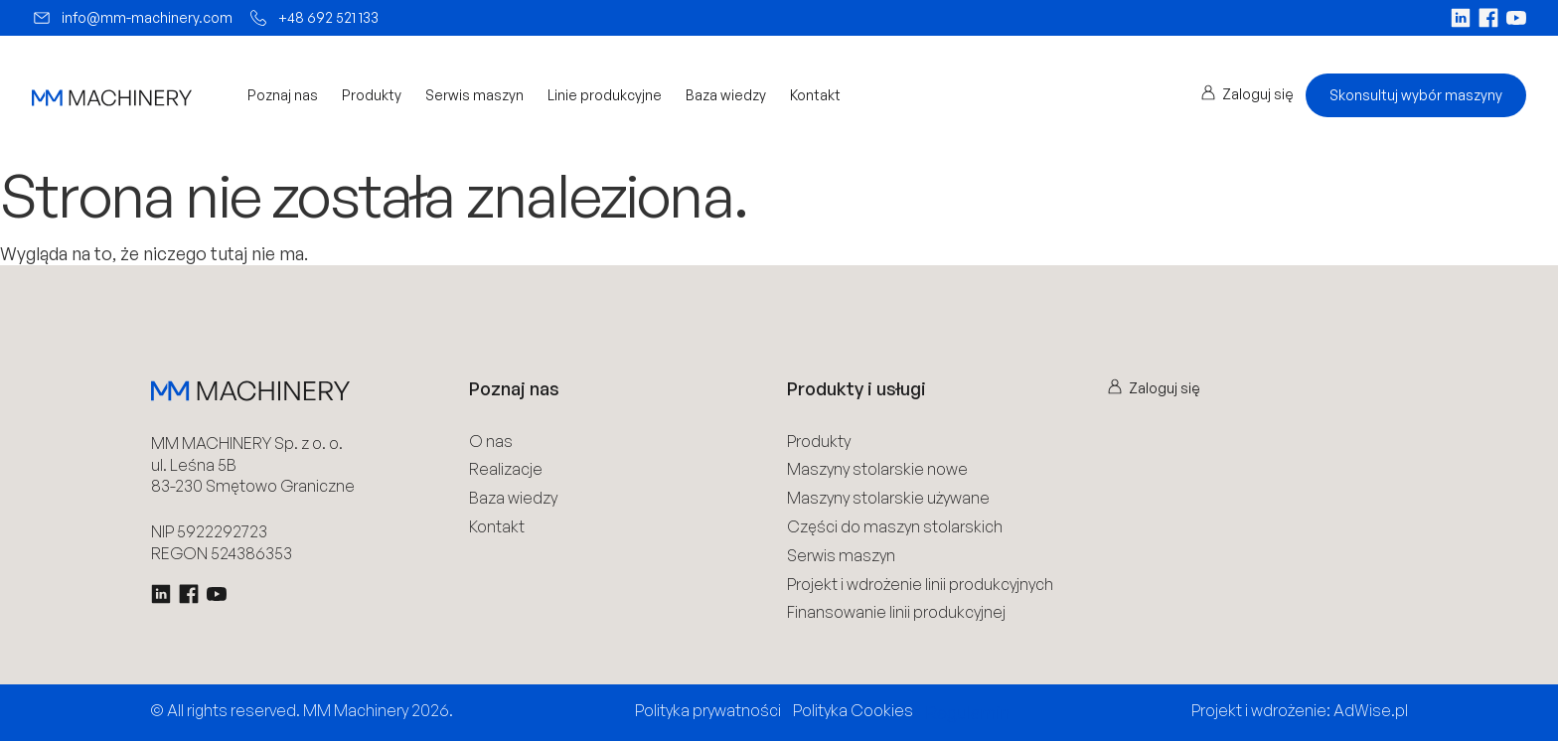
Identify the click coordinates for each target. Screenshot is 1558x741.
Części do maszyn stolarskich (895, 527)
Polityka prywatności (708, 710)
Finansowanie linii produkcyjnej (896, 612)
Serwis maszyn (474, 95)
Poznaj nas (282, 95)
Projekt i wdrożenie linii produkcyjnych (920, 584)
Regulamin (967, 712)
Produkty (371, 95)
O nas (491, 441)
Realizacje (506, 469)
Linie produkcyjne (604, 95)
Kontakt (815, 95)
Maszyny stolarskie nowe (877, 469)
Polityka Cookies (853, 710)
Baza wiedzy (726, 95)
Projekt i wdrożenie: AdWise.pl (1299, 710)
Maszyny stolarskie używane (888, 498)
